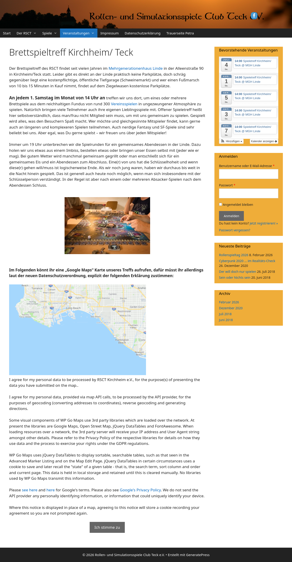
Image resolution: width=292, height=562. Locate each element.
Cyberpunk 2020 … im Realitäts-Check (247, 261)
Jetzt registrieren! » (264, 223)
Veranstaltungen (80, 33)
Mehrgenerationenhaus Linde (136, 68)
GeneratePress (198, 554)
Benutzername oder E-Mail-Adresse (246, 166)
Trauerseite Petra (180, 33)
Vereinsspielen (124, 103)
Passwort (227, 185)
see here (29, 489)
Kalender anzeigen (264, 141)
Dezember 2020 (231, 308)
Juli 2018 (225, 314)
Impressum (109, 33)
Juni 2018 (226, 320)
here (50, 489)
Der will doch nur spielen (237, 271)
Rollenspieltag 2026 (233, 255)
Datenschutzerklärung (143, 33)
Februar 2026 (229, 302)
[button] (231, 141)
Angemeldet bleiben (236, 204)
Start (7, 33)
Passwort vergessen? (234, 230)
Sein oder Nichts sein (234, 277)
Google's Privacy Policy (140, 489)
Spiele (51, 33)
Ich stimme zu (107, 527)
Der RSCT (28, 33)
